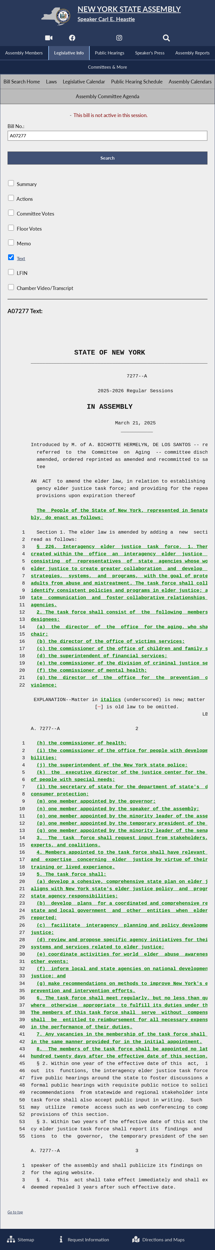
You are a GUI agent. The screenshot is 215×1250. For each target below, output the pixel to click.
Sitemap (21, 1239)
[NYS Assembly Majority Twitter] (95, 39)
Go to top (15, 1213)
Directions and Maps (159, 1239)
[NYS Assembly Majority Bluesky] (143, 39)
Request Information (83, 1239)
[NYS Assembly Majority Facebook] (71, 39)
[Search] (167, 39)
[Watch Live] (47, 39)
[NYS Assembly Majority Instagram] (119, 39)
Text (20, 260)
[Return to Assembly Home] (107, 16)
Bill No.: (16, 127)
